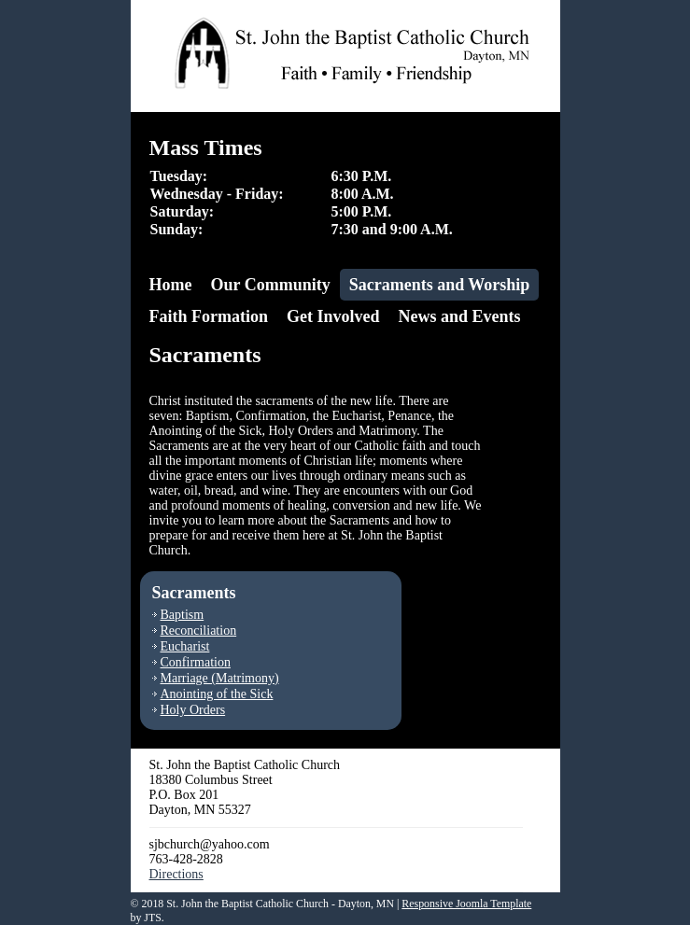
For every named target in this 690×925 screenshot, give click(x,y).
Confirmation (196, 662)
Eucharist (185, 646)
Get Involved (333, 316)
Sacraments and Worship (439, 284)
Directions (176, 874)
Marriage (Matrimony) (220, 678)
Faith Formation (209, 316)
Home (170, 284)
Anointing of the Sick (217, 694)
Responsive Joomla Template (466, 903)
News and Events (460, 316)
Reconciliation (199, 631)
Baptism (182, 615)
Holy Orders (193, 710)
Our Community (270, 284)
